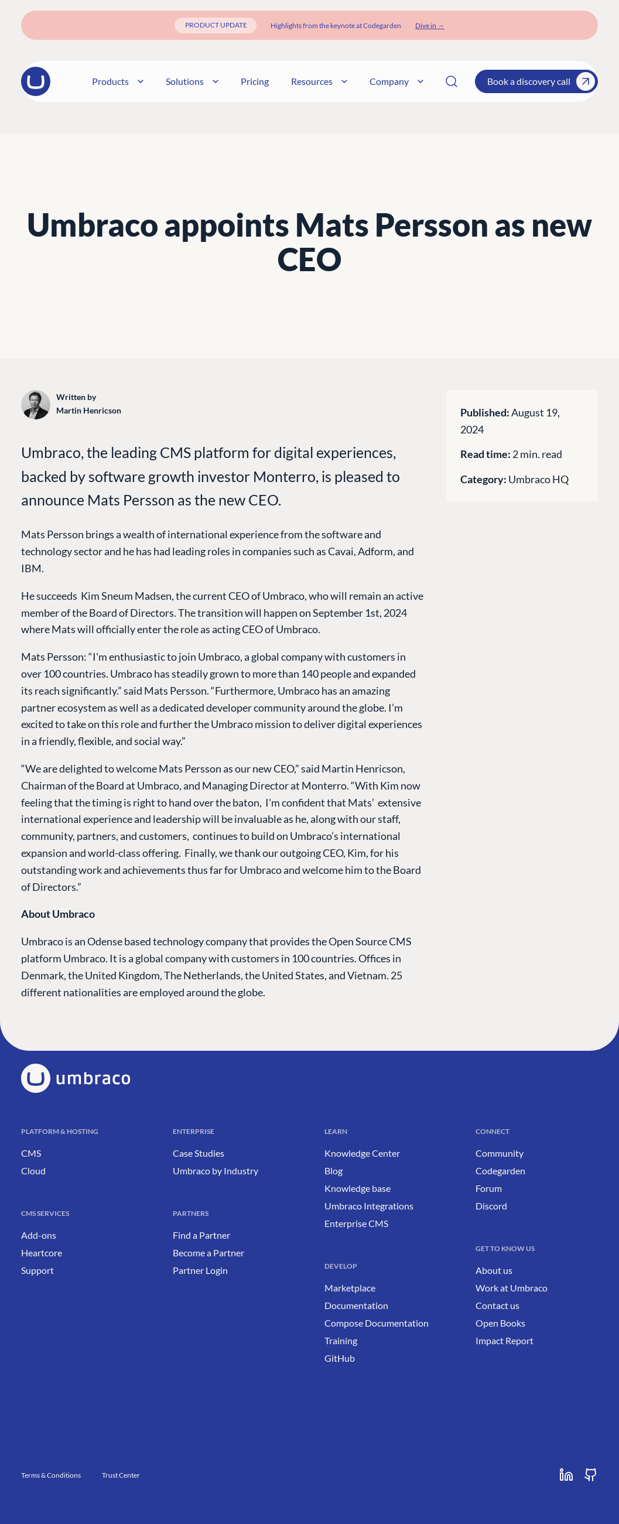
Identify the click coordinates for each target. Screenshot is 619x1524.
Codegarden (500, 1170)
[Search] (451, 81)
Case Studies (198, 1153)
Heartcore (41, 1252)
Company (385, 81)
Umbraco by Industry (215, 1170)
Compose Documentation (376, 1322)
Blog (333, 1170)
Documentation (356, 1305)
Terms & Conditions (51, 1475)
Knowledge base (357, 1188)
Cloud (33, 1170)
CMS (31, 1153)
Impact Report (504, 1340)
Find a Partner (201, 1235)
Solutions (180, 81)
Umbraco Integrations (368, 1205)
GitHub (339, 1358)
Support (37, 1270)
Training (340, 1340)
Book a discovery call (541, 81)
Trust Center (121, 1475)
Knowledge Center (362, 1153)
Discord (491, 1205)
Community (500, 1153)
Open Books (500, 1322)
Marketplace (349, 1287)
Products (106, 81)
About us (494, 1270)
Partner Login (200, 1270)
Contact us (497, 1305)
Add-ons (38, 1235)
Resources (307, 81)
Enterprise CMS (356, 1223)
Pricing (243, 81)
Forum (489, 1188)
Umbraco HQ (538, 479)
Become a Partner (208, 1252)
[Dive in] (429, 25)
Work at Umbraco (512, 1287)
